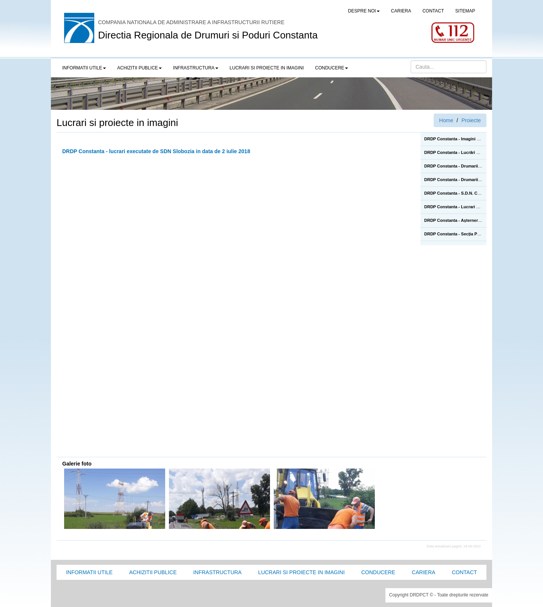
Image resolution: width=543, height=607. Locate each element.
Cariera (423, 572)
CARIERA (401, 11)
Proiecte (471, 120)
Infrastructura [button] (195, 68)
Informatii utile (89, 572)
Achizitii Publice (152, 572)
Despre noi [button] (364, 11)
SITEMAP (465, 11)
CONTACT (433, 11)
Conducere (378, 572)
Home (446, 120)
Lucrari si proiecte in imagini (301, 572)
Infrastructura (217, 572)
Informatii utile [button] (84, 68)
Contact (464, 572)
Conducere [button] (331, 68)
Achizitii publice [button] (139, 68)
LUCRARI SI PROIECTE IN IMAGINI (267, 68)
